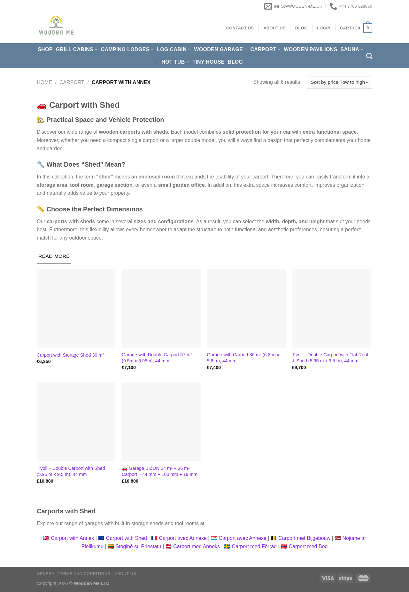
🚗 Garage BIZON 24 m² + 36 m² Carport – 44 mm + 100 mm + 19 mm (159, 471)
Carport (265, 49)
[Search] (369, 56)
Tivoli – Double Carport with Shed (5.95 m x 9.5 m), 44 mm (71, 471)
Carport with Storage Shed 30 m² (70, 355)
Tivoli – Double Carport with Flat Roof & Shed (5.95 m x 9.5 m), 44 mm (330, 357)
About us (125, 574)
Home (44, 82)
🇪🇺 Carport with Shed (122, 538)
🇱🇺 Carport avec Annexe (238, 538)
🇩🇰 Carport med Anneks (193, 546)
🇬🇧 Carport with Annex (68, 538)
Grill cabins (77, 49)
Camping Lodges (127, 49)
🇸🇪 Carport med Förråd (250, 546)
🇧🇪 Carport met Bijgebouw (300, 538)
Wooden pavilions (310, 49)
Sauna (352, 49)
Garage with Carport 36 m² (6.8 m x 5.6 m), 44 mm (243, 357)
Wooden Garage (220, 49)
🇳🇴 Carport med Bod (304, 546)
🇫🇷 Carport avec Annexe (179, 538)
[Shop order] (339, 82)
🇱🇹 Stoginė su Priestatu (134, 546)
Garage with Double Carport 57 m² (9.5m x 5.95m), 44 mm (157, 357)
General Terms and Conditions (73, 574)
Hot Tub (175, 62)
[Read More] (54, 256)
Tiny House (208, 62)
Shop (45, 49)
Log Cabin (174, 49)
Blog (235, 62)
